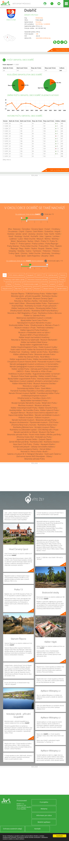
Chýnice (29, 231)
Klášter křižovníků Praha (22, 383)
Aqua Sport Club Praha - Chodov (26, 444)
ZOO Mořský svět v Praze (48, 429)
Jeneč (25, 234)
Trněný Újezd (13, 253)
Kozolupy (18, 236)
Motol (13, 241)
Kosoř (11, 236)
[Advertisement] (34, 189)
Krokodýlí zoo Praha (43, 437)
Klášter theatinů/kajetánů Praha (24, 347)
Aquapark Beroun (18, 412)
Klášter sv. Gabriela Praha (34, 315)
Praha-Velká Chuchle (29, 246)
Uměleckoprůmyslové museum (34, 395)
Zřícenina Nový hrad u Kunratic (23, 425)
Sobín (56, 248)
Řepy (21, 248)
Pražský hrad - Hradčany (19, 352)
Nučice (30, 241)
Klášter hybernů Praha (49, 410)
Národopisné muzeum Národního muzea (34, 323)
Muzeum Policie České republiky (24, 376)
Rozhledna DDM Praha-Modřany (45, 310)
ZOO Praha (53, 422)
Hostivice (10, 234)
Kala (46, 234)
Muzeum (37, 289)
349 (37, 34)
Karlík (51, 234)
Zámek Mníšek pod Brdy (19, 442)
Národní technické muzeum (23, 420)
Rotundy (44, 284)
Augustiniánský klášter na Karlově (46, 374)
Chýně (21, 231)
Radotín (59, 246)
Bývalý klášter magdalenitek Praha (34, 344)
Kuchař (26, 236)
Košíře (58, 234)
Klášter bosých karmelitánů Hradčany (34, 337)
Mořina (47, 239)
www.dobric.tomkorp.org (43, 38)
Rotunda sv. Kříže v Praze (41, 371)
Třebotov (55, 251)
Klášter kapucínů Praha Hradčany (34, 330)
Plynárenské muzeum (39, 422)
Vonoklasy (55, 253)
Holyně (57, 231)
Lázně (60, 284)
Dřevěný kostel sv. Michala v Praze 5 (44, 325)
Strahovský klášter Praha (19, 325)
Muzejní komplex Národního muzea (26, 403)
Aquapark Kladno (48, 444)
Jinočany (32, 234)
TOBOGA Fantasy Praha (35, 293)
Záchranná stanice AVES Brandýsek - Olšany (34, 456)
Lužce (20, 239)
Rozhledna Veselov (51, 442)
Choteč (47, 229)
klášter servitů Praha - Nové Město (44, 352)
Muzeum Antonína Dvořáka (44, 383)
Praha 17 (13, 243)
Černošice (38, 22)
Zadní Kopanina (33, 256)
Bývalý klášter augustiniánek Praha (22, 378)
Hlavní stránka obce (62, 50)
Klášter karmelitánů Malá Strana (34, 342)
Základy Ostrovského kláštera (43, 446)
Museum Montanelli (49, 340)
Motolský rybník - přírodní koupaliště (25, 296)
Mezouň (40, 239)
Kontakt (37, 829)
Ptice (52, 246)
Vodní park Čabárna (52, 454)
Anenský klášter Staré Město (48, 378)
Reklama (44, 809)
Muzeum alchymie (42, 405)
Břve (10, 229)
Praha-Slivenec (13, 246)
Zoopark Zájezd (45, 439)
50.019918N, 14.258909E (43, 24)
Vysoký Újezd (20, 256)
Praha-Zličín (44, 246)
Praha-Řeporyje (51, 243)
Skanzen (62, 275)
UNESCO (39, 275)
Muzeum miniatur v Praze (25, 327)
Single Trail (27, 289)
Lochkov (56, 236)
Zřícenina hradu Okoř (25, 437)
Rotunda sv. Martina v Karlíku (26, 301)
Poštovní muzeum (26, 417)
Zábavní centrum (48, 289)
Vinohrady (46, 253)
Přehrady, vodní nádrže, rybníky (15, 280)
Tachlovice (37, 251)
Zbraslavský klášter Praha (46, 308)
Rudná (34, 248)
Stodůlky (21, 251)
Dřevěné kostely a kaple (30, 284)
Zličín (52, 256)
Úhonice (24, 253)
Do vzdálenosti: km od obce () (24, 261)
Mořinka (55, 239)
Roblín (27, 248)
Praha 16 (53, 241)
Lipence (48, 236)
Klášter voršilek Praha (20, 369)
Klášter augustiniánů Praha (21, 359)
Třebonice (47, 251)
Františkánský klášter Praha (48, 393)
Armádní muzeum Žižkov (44, 427)
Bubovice (16, 229)
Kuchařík (34, 236)
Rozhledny (53, 280)
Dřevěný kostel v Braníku (20, 310)
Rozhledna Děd (36, 442)
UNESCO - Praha (23, 371)
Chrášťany (56, 229)
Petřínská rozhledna (45, 327)
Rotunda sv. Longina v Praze (34, 386)
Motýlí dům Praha (49, 403)
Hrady (62, 280)
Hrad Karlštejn (17, 306)
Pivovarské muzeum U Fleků (49, 361)
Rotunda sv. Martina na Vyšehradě (25, 340)
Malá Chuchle (29, 239)
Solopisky (12, 251)
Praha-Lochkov (38, 243)
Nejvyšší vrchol (7, 289)
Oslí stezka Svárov (46, 301)
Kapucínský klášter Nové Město (21, 415)
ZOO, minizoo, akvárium (16, 275)
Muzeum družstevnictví (19, 422)
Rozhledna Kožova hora (47, 425)
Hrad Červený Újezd (24, 298)
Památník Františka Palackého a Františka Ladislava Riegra (34, 391)
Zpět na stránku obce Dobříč (59, 170)
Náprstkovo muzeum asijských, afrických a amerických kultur (34, 381)
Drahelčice (49, 231)
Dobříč (30, 10)
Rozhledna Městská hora (23, 427)
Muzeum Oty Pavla (46, 432)
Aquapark (30, 275)
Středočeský (39, 18)
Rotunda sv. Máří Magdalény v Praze (22, 313)
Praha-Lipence (25, 243)
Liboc (41, 236)
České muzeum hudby (48, 347)
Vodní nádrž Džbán (17, 303)
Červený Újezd (37, 229)
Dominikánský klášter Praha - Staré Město (34, 388)
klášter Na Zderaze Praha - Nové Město (34, 357)
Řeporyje (14, 248)
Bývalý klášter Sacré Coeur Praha (34, 320)
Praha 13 (44, 241)
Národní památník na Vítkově (25, 432)
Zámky (9, 284)
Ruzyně (41, 248)
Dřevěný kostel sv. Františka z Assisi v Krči (34, 398)
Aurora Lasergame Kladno (27, 449)
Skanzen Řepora (17, 293)
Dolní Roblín (38, 231)
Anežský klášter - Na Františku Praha (24, 410)
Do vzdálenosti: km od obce (27, 214)
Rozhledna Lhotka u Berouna (50, 313)
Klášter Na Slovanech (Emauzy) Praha (42, 349)
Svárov (28, 251)
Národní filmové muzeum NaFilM (22, 393)
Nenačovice (21, 241)
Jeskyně (52, 284)
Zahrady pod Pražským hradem (43, 369)
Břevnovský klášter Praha (36, 303)
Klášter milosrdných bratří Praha (24, 408)
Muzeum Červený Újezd (42, 298)
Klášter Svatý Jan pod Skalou (23, 308)
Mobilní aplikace (44, 822)
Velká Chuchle (34, 253)
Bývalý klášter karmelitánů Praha (34, 400)
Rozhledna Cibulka (49, 296)
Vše (5, 275)
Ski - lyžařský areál (51, 275)
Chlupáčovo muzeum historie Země (21, 361)
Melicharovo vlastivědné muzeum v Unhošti (34, 318)
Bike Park (18, 289)
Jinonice (40, 234)
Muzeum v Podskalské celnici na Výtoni (34, 332)
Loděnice (13, 239)
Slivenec (49, 248)
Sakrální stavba (61, 289)
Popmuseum (53, 303)
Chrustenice (12, 231)
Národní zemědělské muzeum (47, 415)
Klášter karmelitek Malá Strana (45, 359)
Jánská (18, 234)
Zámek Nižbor (45, 449)
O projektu (44, 802)
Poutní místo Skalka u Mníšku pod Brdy (45, 434)
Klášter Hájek (51, 293)
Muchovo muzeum (25, 405)
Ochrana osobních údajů (12, 829)
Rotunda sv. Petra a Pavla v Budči (34, 451)
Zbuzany (44, 256)
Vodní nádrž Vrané (18, 349)
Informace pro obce (44, 815)
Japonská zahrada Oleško (27, 439)
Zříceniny (17, 284)
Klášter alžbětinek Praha (23, 354)
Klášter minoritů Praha (48, 408)
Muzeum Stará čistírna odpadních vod (42, 412)
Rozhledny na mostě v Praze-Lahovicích (40, 306)
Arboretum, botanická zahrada (37, 280)
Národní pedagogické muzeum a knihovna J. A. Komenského (34, 364)
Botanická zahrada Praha (44, 354)
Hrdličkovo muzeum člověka (19, 374)
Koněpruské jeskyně (21, 446)
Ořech (37, 241)
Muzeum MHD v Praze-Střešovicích (34, 335)
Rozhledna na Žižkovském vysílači (23, 429)
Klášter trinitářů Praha (48, 376)
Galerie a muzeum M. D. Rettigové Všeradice (25, 454)
